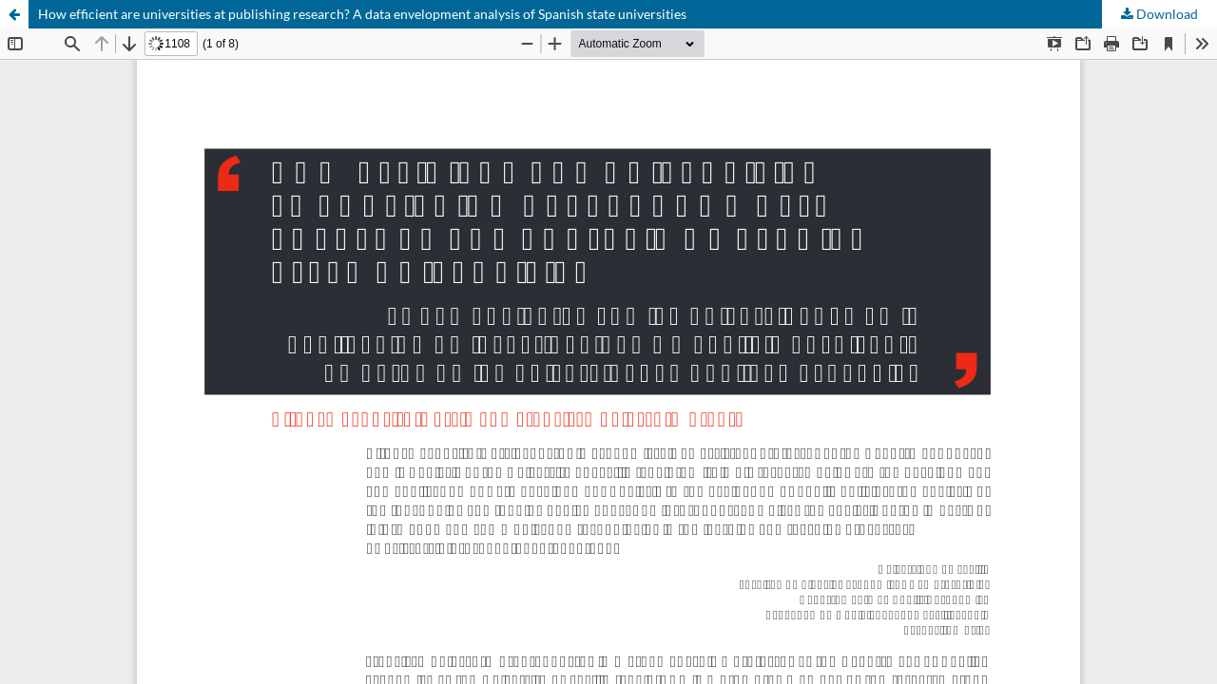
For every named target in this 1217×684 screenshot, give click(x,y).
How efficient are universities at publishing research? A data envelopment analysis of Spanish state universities (362, 14)
